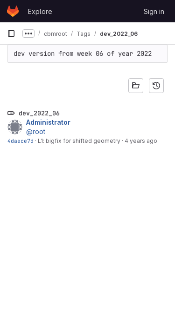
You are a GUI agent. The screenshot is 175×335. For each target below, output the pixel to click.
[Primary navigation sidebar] (11, 33)
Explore (40, 11)
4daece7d (20, 140)
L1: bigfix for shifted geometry (79, 140)
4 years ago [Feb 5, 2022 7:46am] (141, 140)
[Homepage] (13, 11)
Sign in (154, 11)
